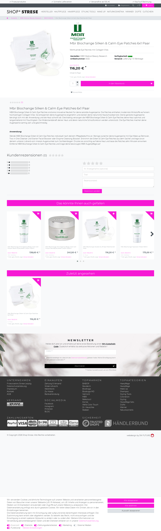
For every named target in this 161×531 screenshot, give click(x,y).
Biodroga (86, 389)
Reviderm (86, 386)
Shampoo (124, 391)
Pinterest (49, 409)
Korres (85, 402)
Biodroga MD (88, 391)
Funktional (15, 528)
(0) (22, 102)
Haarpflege (74, 12)
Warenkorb (49, 389)
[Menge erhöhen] (77, 82)
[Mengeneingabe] (73, 83)
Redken (85, 410)
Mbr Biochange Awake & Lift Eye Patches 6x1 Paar (99, 247)
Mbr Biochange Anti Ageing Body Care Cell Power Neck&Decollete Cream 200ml (60, 247)
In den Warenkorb (130, 83)
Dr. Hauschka (88, 407)
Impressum (12, 389)
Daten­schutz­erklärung (89, 521)
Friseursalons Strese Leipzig (19, 383)
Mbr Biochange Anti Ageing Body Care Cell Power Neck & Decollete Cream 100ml (23, 247)
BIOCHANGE (48, 18)
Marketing (67, 525)
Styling (123, 399)
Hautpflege (60, 12)
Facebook (49, 404)
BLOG (47, 411)
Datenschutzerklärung (17, 386)
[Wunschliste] (139, 5)
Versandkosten (90, 77)
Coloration (124, 397)
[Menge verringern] (77, 85)
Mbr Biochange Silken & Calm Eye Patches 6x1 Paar (23, 314)
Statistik (28, 525)
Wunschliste (76, 92)
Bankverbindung (52, 394)
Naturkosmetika (115, 12)
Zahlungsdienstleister (47, 525)
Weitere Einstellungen (32, 528)
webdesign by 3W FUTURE (140, 435)
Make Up (101, 12)
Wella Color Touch (90, 405)
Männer (130, 12)
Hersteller (47, 12)
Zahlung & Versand (53, 383)
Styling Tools (88, 12)
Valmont (86, 394)
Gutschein (148, 12)
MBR (84, 397)
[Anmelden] (110, 5)
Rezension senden (92, 191)
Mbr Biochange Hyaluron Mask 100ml (134, 247)
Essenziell (15, 525)
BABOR (85, 383)
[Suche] (133, 5)
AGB (9, 394)
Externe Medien (84, 525)
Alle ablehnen (131, 506)
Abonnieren (95, 366)
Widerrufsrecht (51, 386)
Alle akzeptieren (131, 500)
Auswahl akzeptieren (131, 511)
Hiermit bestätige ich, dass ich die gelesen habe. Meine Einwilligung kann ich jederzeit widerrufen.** (81, 359)
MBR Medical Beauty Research (31, 18)
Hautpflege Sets (127, 402)
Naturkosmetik (126, 410)
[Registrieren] (123, 5)
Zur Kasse (49, 391)
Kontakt (10, 391)
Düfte (138, 12)
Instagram (49, 406)
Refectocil (86, 399)
